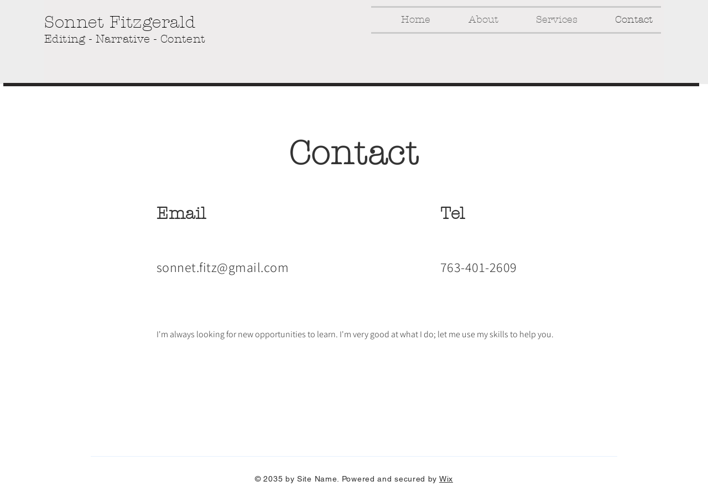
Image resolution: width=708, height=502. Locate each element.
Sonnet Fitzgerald (119, 22)
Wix (446, 478)
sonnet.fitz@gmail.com (223, 267)
